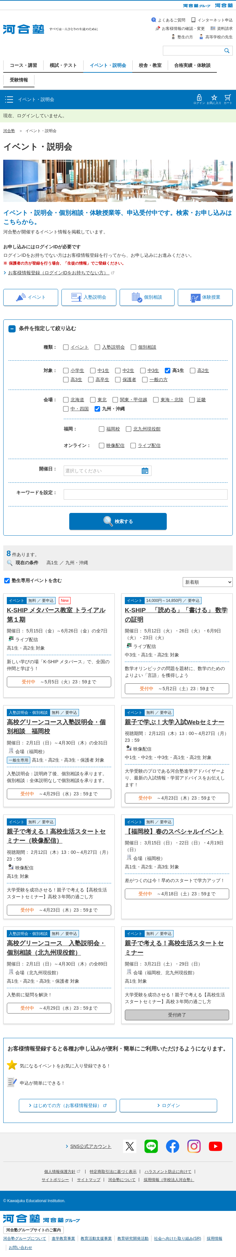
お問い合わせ (20, 1247)
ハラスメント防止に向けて (168, 1171)
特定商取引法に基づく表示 (113, 1171)
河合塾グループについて (24, 1238)
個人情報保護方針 (62, 1171)
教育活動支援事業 (96, 1238)
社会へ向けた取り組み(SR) (177, 1238)
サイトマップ (88, 1179)
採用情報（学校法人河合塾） (169, 1179)
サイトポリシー (55, 1179)
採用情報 (214, 1238)
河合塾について (122, 1179)
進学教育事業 (63, 1238)
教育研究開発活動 (133, 1238)
